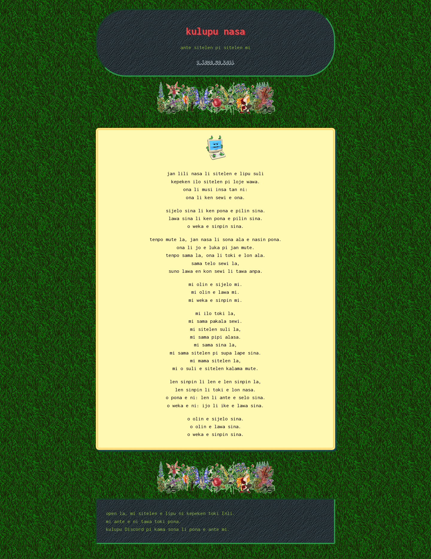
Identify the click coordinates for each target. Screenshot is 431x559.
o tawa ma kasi (215, 61)
